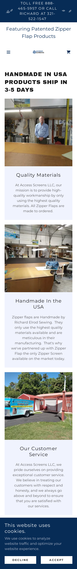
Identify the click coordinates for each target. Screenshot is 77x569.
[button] (10, 52)
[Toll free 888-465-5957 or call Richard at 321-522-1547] (38, 11)
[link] (38, 52)
